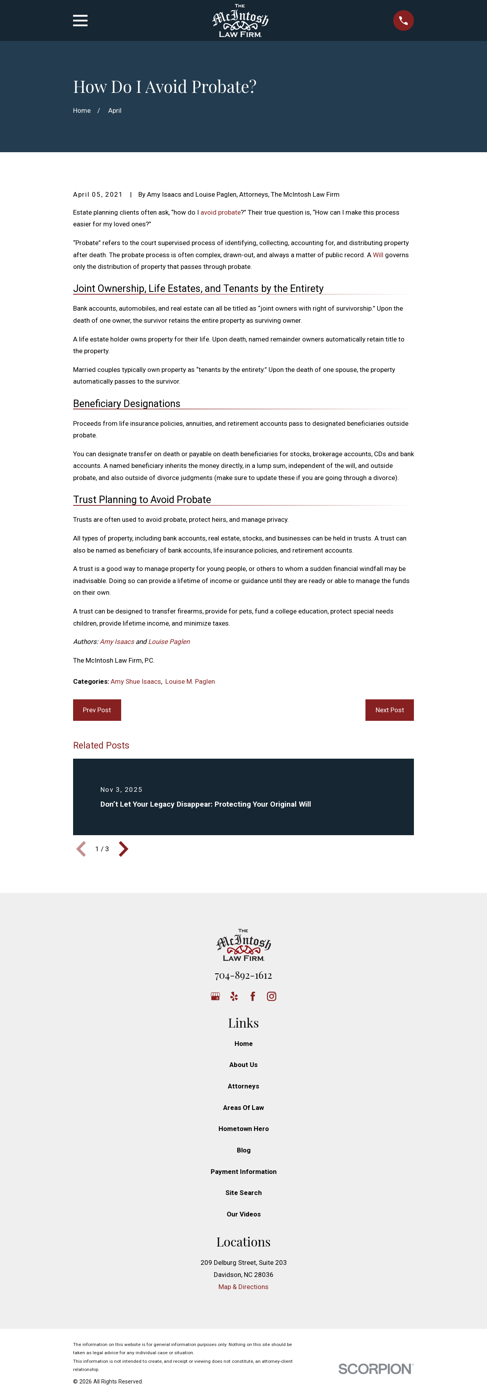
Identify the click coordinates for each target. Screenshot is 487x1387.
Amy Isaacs (117, 641)
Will (378, 255)
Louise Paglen (169, 641)
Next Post (390, 710)
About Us (243, 1065)
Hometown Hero (243, 1129)
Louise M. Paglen (190, 681)
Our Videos (244, 1214)
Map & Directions (243, 1287)
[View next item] (123, 849)
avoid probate (221, 212)
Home (244, 1043)
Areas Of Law (243, 1107)
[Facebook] (253, 996)
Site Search (244, 1193)
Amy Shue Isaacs (136, 681)
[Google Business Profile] (215, 996)
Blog (244, 1150)
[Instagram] (271, 996)
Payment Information (244, 1171)
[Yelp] (234, 996)
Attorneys (243, 1086)
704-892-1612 (243, 974)
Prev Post (97, 710)
